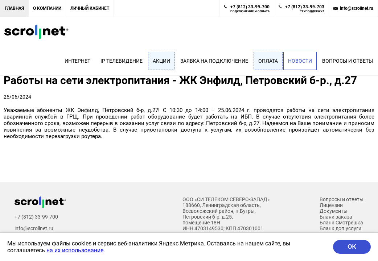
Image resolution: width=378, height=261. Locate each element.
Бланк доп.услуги (340, 228)
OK (352, 247)
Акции (161, 61)
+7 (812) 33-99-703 (304, 8)
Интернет (77, 61)
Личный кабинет (89, 8)
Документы (334, 211)
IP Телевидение (121, 61)
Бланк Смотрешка (341, 222)
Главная (14, 8)
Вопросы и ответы (347, 61)
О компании (47, 8)
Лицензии (331, 205)
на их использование (74, 250)
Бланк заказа (336, 217)
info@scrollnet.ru (356, 8)
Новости (300, 61)
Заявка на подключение (214, 61)
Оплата (268, 61)
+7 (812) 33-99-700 (250, 8)
